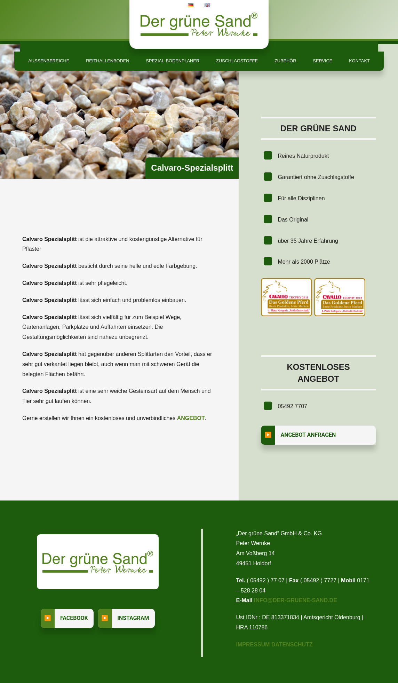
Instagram (133, 618)
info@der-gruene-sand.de (295, 600)
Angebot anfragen (308, 435)
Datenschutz (292, 644)
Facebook (74, 618)
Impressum (253, 644)
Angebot (191, 418)
